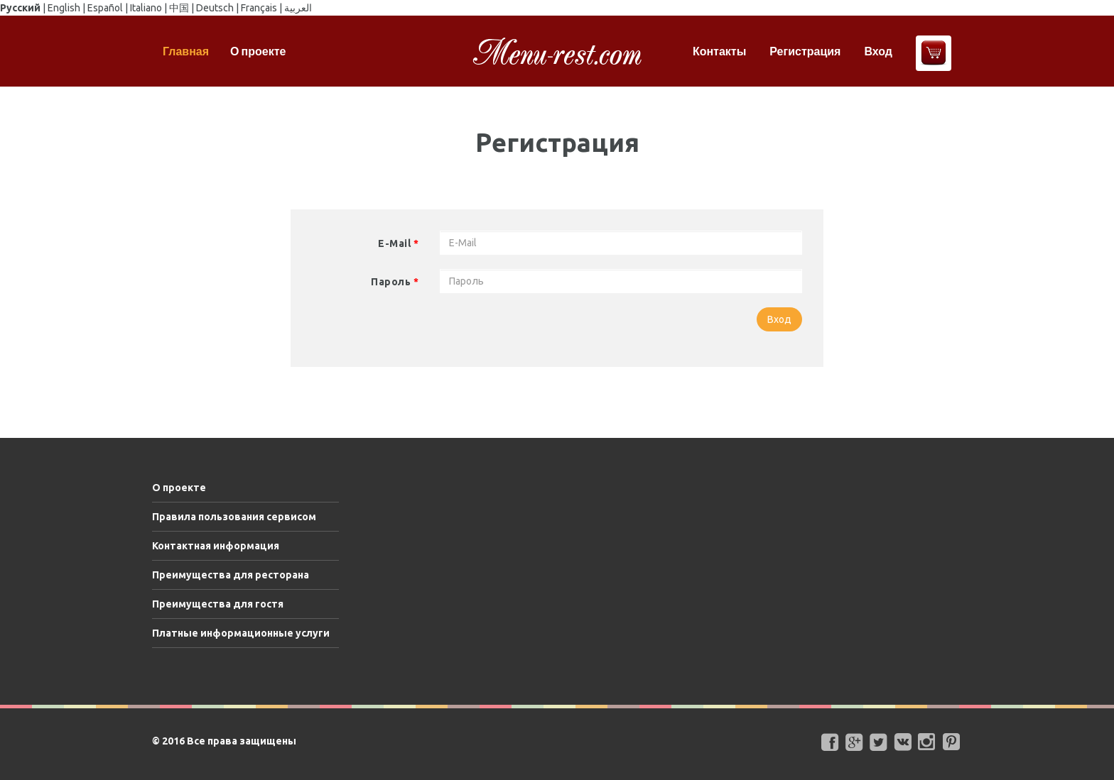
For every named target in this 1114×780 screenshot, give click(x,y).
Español (105, 7)
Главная (186, 51)
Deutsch (215, 7)
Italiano (146, 7)
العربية (298, 7)
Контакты (719, 51)
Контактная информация (215, 545)
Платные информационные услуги (241, 633)
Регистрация (804, 51)
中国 (179, 7)
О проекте (258, 51)
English (64, 7)
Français (259, 7)
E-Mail (398, 243)
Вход (878, 51)
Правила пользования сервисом (234, 516)
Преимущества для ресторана (230, 575)
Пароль (394, 281)
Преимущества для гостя (217, 604)
